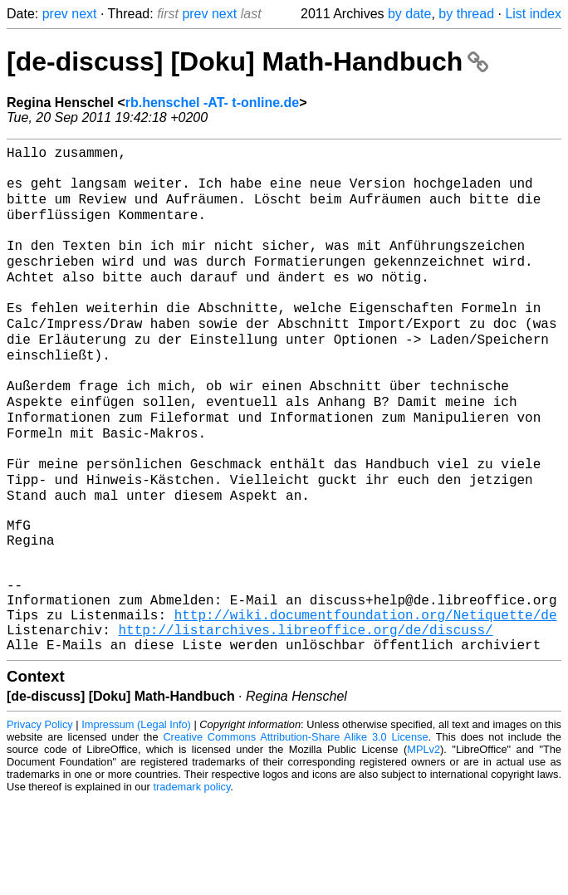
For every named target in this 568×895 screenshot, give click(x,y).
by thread (466, 14)
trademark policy (191, 882)
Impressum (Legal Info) (136, 820)
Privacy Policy (40, 820)
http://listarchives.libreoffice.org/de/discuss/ (305, 721)
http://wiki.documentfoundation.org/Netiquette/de (365, 703)
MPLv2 (423, 845)
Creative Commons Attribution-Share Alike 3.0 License (295, 832)
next (83, 14)
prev (55, 14)
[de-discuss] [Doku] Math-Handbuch (247, 61)
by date (409, 14)
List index (533, 14)
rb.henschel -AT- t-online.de (212, 102)
